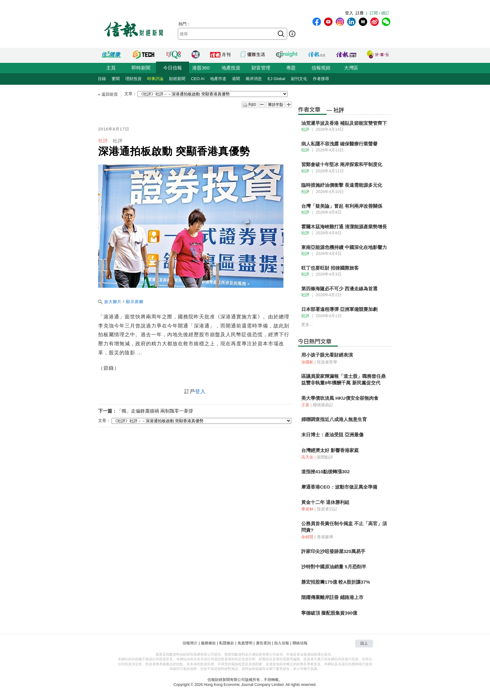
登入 (349, 13)
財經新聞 (177, 78)
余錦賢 (307, 537)
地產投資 (231, 67)
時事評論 (155, 78)
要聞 (116, 78)
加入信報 (281, 643)
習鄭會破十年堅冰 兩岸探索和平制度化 (341, 164)
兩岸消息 (254, 78)
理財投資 (133, 78)
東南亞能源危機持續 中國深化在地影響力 (344, 247)
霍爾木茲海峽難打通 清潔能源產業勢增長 (344, 226)
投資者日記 (327, 509)
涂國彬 (307, 362)
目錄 (102, 78)
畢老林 (307, 509)
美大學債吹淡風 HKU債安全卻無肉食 (339, 398)
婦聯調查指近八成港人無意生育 (334, 419)
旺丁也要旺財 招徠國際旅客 (330, 268)
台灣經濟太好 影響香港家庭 (330, 450)
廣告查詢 (263, 643)
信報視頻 (321, 67)
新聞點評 (325, 457)
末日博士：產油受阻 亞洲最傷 (332, 434)
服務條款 (208, 643)
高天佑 (307, 457)
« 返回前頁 (108, 94)
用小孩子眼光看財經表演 (327, 355)
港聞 (236, 78)
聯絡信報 (300, 643)
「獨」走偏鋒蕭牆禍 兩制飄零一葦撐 (155, 410)
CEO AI (197, 78)
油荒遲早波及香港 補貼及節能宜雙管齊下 (344, 123)
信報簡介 (190, 643)
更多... (307, 324)
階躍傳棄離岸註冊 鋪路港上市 (332, 597)
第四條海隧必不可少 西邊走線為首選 (339, 288)
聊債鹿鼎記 (323, 405)
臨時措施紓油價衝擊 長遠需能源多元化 (341, 185)
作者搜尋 (321, 78)
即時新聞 (141, 67)
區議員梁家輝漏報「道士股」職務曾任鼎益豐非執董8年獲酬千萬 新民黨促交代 (343, 379)
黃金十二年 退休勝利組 (325, 502)
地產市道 (218, 78)
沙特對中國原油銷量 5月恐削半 (333, 566)
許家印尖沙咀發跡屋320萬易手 (333, 551)
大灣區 (351, 67)
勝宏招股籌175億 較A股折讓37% (335, 582)
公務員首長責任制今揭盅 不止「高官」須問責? (344, 526)
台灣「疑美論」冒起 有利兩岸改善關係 (341, 206)
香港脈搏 (325, 537)
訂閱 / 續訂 (379, 13)
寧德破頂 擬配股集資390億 (329, 613)
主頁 (111, 67)
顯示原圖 (134, 301)
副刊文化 (299, 78)
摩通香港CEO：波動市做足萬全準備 (339, 486)
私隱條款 (226, 643)
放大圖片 (110, 301)
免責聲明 (245, 643)
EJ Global (276, 78)
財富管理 (261, 67)
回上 (364, 643)
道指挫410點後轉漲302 (325, 471)
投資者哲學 (327, 362)
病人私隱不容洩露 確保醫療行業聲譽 (339, 143)
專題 (291, 67)
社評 (103, 140)
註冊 (360, 13)
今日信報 (172, 67)
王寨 (305, 405)
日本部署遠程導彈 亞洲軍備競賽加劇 (339, 309)
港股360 (200, 67)
